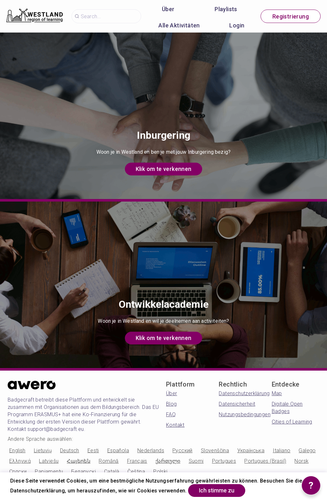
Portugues (224, 461)
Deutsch (69, 450)
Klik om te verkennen (163, 169)
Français (137, 461)
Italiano (281, 450)
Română (108, 461)
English (17, 450)
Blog (171, 404)
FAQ (171, 414)
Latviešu (48, 461)
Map (277, 393)
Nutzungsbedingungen (244, 414)
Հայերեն (78, 461)
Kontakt (175, 425)
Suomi (196, 461)
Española (118, 450)
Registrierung (290, 16)
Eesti (93, 450)
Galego (307, 450)
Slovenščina (215, 450)
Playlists (226, 9)
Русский (182, 450)
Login (236, 25)
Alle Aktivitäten (179, 25)
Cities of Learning (292, 422)
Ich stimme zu (218, 490)
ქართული (168, 461)
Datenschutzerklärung (244, 393)
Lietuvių (43, 450)
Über (168, 9)
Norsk (301, 461)
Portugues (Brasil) (265, 461)
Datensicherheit (237, 404)
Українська (250, 450)
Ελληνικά (20, 461)
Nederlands (150, 450)
